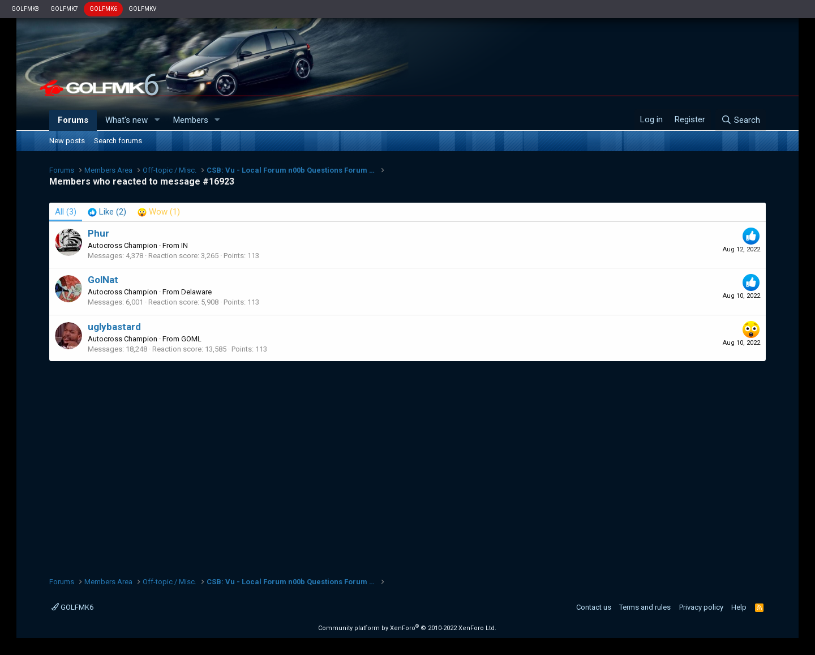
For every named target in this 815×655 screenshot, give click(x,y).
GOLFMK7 (64, 9)
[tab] (107, 212)
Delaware (196, 292)
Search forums (118, 140)
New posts (67, 140)
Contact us (593, 607)
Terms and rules (645, 607)
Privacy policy (701, 607)
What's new (126, 120)
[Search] (740, 120)
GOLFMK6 (103, 9)
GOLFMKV (142, 9)
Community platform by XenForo (407, 628)
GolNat (103, 279)
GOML (191, 339)
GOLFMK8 (25, 9)
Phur (98, 233)
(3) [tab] (65, 212)
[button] (157, 120)
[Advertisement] (407, 463)
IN (184, 245)
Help (739, 607)
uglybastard (114, 326)
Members (190, 120)
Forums (73, 120)
